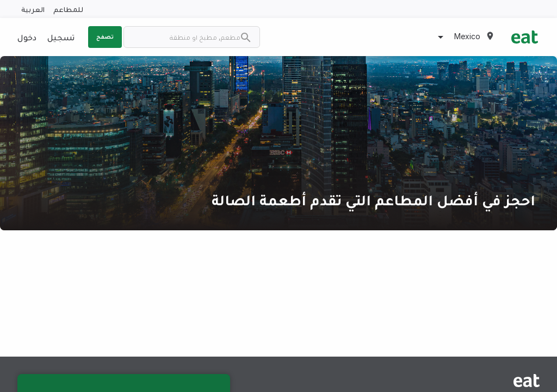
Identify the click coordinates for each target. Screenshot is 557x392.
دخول (26, 37)
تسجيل (61, 37)
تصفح (105, 36)
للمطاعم (68, 9)
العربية (33, 9)
